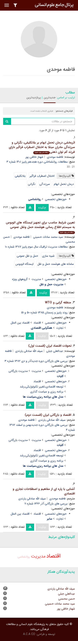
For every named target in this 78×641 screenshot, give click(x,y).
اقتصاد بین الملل (20, 322)
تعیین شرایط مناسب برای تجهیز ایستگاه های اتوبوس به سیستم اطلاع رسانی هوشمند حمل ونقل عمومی (40, 227)
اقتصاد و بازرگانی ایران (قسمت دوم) (48, 414)
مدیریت (36, 279)
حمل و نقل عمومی (27, 256)
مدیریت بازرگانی (18, 371)
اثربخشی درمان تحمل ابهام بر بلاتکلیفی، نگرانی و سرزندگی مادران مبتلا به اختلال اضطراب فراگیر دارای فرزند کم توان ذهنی (42, 147)
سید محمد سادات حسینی (48, 237)
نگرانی (31, 184)
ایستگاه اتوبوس (24, 264)
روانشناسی (23, 556)
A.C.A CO (29, 634)
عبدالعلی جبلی (54, 351)
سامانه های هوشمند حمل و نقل (55, 264)
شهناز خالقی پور (34, 157)
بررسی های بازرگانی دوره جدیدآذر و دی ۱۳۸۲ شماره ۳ (36, 361)
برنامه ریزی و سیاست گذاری (46, 391)
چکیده (42, 207)
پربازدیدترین (33, 97)
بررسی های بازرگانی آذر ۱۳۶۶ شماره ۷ (46, 503)
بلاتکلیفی (20, 176)
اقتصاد (37, 322)
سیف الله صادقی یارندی (29, 351)
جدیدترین (50, 97)
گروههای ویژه (20, 279)
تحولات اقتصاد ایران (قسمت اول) (50, 345)
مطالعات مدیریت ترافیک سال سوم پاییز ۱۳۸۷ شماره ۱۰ (36, 246)
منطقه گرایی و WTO (58, 302)
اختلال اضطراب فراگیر (42, 176)
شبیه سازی (48, 256)
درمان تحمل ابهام (64, 184)
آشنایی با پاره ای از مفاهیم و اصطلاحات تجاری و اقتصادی (44, 491)
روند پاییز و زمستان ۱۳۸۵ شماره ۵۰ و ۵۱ (44, 312)
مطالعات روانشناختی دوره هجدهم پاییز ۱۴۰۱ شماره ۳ (37, 161)
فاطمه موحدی (55, 157)
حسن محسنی (66, 598)
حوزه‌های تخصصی (56, 199)
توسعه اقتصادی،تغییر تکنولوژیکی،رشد (41, 386)
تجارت (59, 328)
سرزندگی (44, 184)
